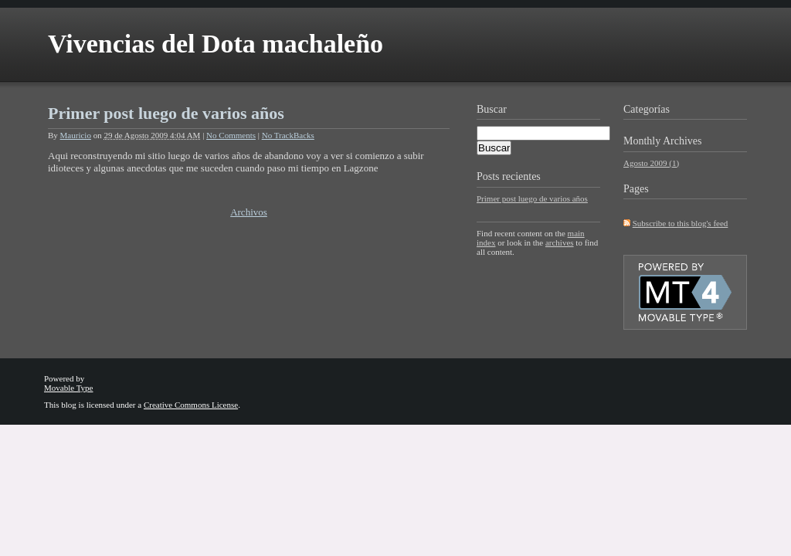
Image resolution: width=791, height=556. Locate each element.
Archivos (248, 212)
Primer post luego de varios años (166, 113)
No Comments (231, 135)
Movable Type (68, 387)
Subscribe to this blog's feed (680, 223)
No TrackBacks (288, 135)
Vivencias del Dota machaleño (215, 43)
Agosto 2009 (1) (651, 163)
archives (559, 242)
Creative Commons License (191, 404)
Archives (682, 141)
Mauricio (75, 135)
